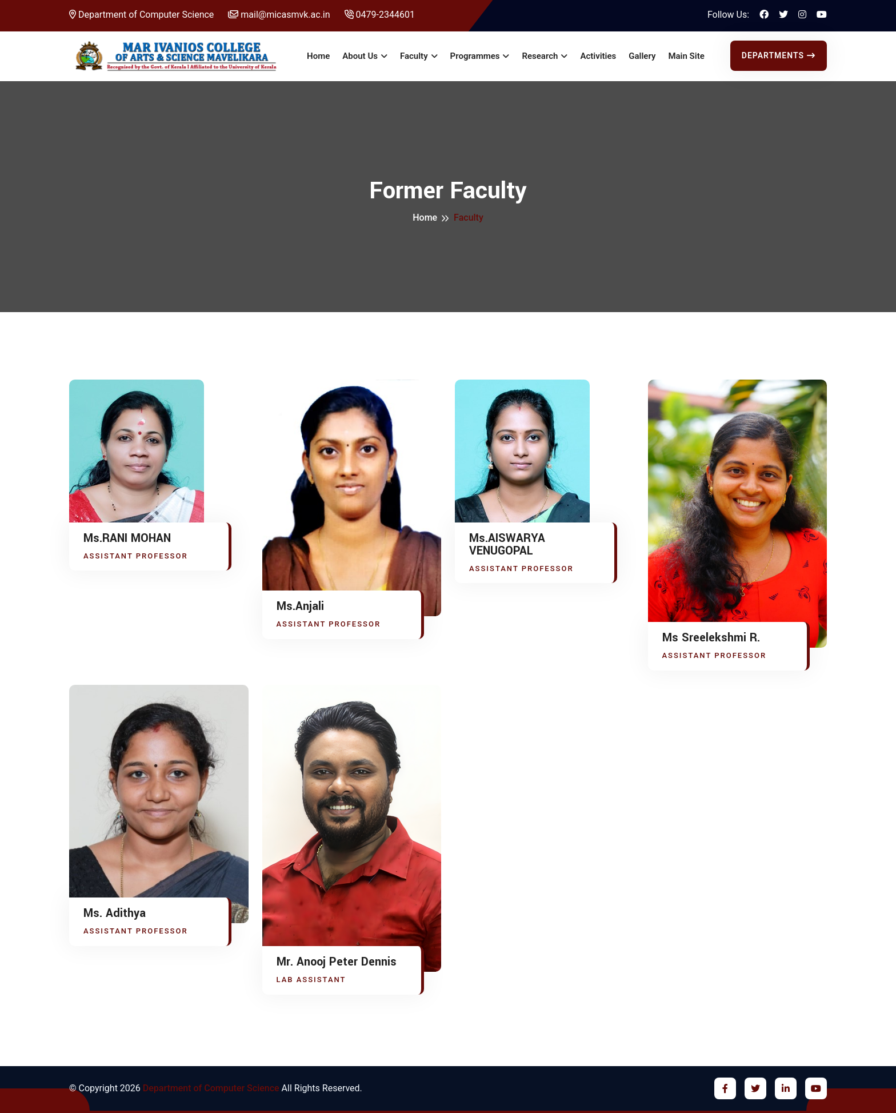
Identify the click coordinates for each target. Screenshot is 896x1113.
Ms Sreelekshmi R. (711, 638)
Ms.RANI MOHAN (127, 538)
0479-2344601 (380, 14)
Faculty (414, 56)
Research (540, 56)
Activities (598, 56)
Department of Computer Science (141, 14)
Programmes (475, 56)
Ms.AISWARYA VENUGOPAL (507, 544)
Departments (778, 55)
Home (318, 56)
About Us (360, 56)
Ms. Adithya (114, 913)
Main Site (686, 56)
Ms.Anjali (300, 606)
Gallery (642, 56)
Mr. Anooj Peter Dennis (337, 962)
